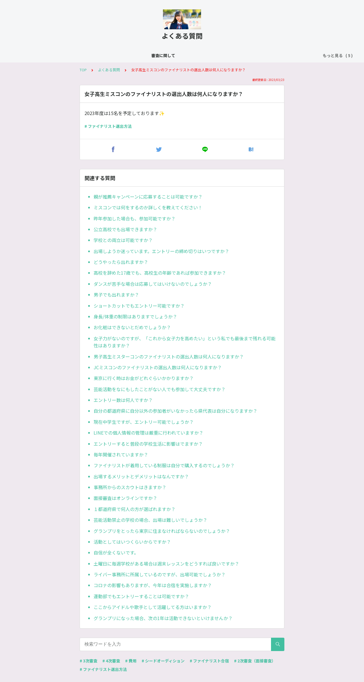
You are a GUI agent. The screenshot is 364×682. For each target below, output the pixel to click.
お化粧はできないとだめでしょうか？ (132, 327)
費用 (214, 55)
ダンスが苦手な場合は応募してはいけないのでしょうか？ (153, 283)
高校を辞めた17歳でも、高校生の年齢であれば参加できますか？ (160, 272)
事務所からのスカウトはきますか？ (130, 487)
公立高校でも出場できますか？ (125, 229)
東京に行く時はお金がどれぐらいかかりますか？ (144, 378)
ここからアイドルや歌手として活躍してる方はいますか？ (153, 607)
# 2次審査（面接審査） (255, 661)
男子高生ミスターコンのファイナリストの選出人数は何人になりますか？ (169, 356)
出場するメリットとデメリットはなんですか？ (141, 476)
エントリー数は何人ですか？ (123, 400)
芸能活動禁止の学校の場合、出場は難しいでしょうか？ (150, 519)
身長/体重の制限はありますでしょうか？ (135, 316)
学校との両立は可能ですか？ (123, 240)
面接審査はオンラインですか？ (125, 498)
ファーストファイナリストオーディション (263, 55)
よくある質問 (99, 55)
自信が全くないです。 (116, 552)
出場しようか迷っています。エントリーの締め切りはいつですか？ (161, 251)
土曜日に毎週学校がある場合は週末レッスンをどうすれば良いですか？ (166, 563)
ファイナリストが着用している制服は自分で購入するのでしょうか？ (164, 465)
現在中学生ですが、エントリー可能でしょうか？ (144, 421)
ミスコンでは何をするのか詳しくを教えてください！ (148, 207)
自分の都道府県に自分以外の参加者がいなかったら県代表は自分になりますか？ (175, 410)
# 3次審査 (88, 661)
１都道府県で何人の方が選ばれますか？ (134, 509)
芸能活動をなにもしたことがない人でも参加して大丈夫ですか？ (160, 389)
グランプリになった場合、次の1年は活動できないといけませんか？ (163, 618)
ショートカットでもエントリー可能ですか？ (139, 305)
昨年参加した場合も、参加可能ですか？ (134, 218)
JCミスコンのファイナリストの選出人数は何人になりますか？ (158, 367)
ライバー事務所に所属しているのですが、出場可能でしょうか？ (160, 574)
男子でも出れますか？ (116, 294)
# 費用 (130, 661)
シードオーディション (138, 55)
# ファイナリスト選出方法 (108, 126)
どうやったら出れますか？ (121, 261)
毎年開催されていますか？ (121, 454)
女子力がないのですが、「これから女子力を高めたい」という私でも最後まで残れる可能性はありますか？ (185, 342)
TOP (83, 69)
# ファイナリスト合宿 (209, 661)
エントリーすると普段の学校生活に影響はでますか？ (148, 443)
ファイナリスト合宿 (184, 55)
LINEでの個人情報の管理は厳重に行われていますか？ (148, 432)
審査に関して (67, 55)
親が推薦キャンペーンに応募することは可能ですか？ (148, 196)
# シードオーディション (163, 661)
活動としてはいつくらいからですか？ (132, 541)
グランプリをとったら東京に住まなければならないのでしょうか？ (162, 530)
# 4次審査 (111, 661)
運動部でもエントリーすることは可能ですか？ (141, 596)
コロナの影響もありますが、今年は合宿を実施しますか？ (153, 585)
